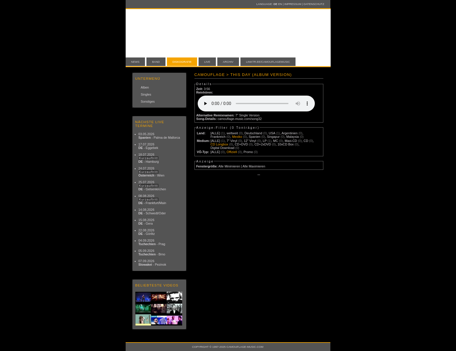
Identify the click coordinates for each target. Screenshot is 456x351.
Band (156, 61)
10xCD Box (286, 144)
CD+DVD (241, 144)
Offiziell (232, 152)
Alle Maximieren (253, 166)
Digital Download (223, 148)
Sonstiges (148, 101)
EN (280, 4)
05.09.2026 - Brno (152, 252)
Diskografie (182, 61)
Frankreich (218, 136)
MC (275, 141)
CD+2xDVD (263, 144)
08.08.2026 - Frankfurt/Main (152, 199)
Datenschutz (314, 4)
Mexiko (237, 136)
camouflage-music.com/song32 (240, 119)
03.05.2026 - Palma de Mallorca (159, 135)
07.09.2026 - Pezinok (152, 262)
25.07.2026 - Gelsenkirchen (152, 185)
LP (265, 141)
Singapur (273, 136)
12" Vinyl (250, 141)
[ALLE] (215, 133)
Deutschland (253, 133)
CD (306, 141)
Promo (248, 152)
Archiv (228, 61)
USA (272, 133)
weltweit (232, 133)
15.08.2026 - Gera (146, 221)
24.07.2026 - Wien (152, 172)
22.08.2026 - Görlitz (147, 231)
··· (258, 175)
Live (207, 61)
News (135, 61)
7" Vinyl (232, 141)
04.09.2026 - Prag (152, 242)
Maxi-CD (291, 141)
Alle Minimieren (229, 166)
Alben (145, 87)
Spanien (254, 136)
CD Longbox (219, 144)
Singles (146, 94)
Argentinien (289, 133)
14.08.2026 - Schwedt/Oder (152, 211)
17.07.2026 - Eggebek (148, 146)
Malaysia (292, 136)
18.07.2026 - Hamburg (149, 158)
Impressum (292, 4)
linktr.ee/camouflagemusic (268, 61)
